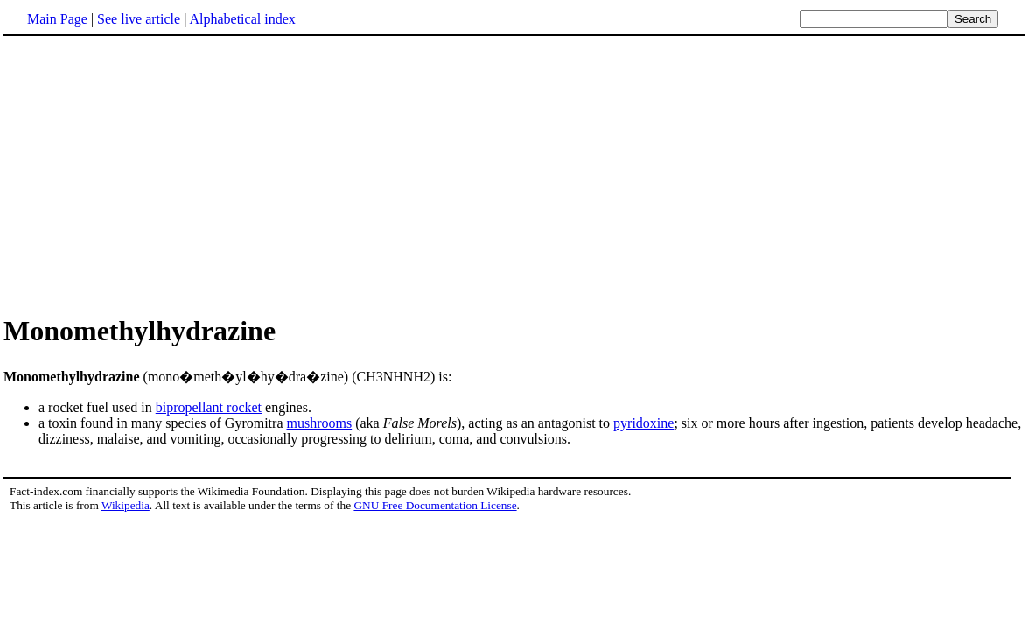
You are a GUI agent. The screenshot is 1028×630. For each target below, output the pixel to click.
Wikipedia (125, 505)
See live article (138, 18)
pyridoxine (643, 423)
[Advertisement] (150, 174)
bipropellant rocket (209, 407)
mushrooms (320, 423)
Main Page (57, 18)
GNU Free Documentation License (434, 505)
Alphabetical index (242, 18)
